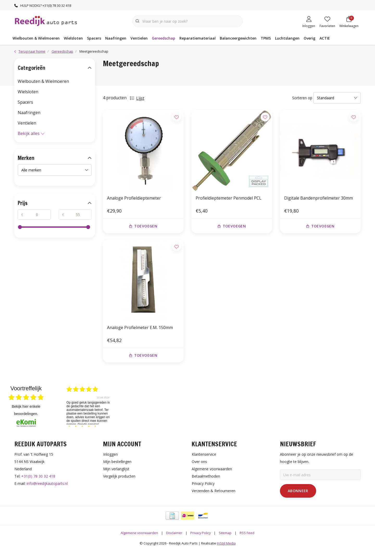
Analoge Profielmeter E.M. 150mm (140, 327)
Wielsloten (73, 38)
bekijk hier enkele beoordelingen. (26, 410)
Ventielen (139, 38)
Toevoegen (143, 226)
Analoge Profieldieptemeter (134, 198)
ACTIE (325, 38)
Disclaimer (174, 532)
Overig (309, 38)
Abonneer (298, 490)
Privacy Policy (200, 532)
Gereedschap (163, 38)
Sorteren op (302, 97)
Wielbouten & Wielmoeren (36, 38)
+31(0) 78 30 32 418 (38, 476)
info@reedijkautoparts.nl (47, 483)
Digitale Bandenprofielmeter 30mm (318, 198)
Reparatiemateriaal (197, 38)
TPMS (266, 38)
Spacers (94, 38)
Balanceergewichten (238, 38)
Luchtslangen (287, 38)
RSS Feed (247, 532)
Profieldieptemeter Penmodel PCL (228, 198)
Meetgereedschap (93, 51)
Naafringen (115, 38)
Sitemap (225, 532)
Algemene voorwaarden (139, 532)
